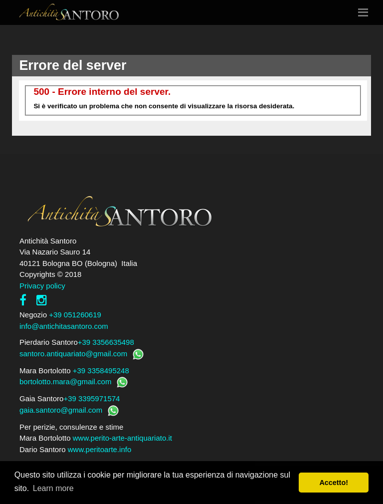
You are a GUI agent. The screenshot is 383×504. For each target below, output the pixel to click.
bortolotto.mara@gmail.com (65, 381)
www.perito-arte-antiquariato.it (122, 438)
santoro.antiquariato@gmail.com (73, 353)
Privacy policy (42, 285)
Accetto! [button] (333, 483)
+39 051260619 (75, 314)
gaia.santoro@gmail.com (60, 410)
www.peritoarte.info (100, 449)
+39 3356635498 (106, 342)
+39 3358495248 (101, 370)
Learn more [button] (53, 488)
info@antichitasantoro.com (63, 326)
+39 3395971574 (91, 398)
